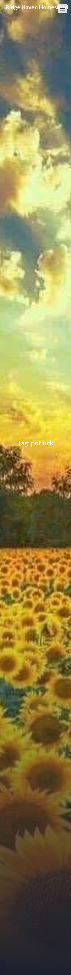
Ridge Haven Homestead (37, 7)
